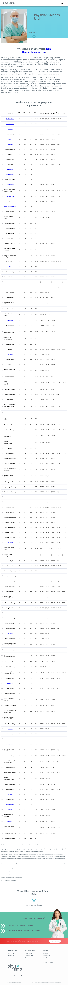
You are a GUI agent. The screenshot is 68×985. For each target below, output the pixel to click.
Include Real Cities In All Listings (20, 925)
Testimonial (46, 960)
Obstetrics (10, 320)
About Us (45, 953)
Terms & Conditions (48, 958)
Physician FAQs (11, 955)
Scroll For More (34, 33)
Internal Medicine (10, 124)
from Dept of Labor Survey (36, 50)
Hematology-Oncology (10, 206)
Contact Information (48, 962)
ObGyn (10, 139)
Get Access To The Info (34, 905)
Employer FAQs (29, 955)
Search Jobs (11, 953)
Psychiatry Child (10, 196)
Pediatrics (10, 129)
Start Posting (28, 953)
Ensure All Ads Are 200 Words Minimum (23, 930)
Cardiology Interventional (10, 267)
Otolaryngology (10, 184)
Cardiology (10, 169)
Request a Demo (55, 941)
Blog (26, 958)
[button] (62, 3)
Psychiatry (10, 144)
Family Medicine (10, 119)
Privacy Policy (46, 955)
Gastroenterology (10, 174)
